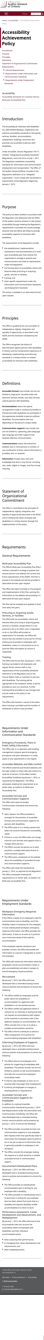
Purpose (5, 54)
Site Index (5, 1277)
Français (25, 14)
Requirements (8, 67)
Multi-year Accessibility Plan (13, 100)
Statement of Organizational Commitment (19, 63)
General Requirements (14, 70)
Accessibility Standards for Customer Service (20, 97)
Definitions (6, 60)
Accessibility (13, 20)
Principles (6, 57)
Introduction (7, 50)
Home (4, 20)
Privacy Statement (18, 1277)
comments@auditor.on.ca (13, 1289)
